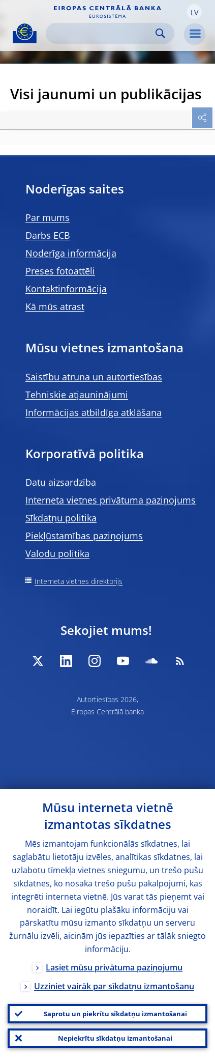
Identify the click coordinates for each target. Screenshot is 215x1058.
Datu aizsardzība (60, 482)
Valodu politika (57, 553)
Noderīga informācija (70, 253)
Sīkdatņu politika (61, 518)
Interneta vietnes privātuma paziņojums (110, 500)
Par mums (47, 217)
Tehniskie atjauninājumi (76, 394)
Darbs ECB (47, 235)
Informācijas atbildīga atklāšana (93, 412)
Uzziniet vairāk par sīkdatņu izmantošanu (114, 986)
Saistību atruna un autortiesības (93, 377)
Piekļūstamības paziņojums (84, 536)
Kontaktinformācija (66, 289)
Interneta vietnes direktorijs (78, 581)
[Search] (102, 33)
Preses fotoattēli (60, 271)
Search (160, 33)
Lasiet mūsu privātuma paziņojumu (114, 967)
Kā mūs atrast (54, 306)
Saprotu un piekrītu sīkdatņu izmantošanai (115, 1013)
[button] (194, 11)
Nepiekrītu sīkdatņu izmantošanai (115, 1038)
